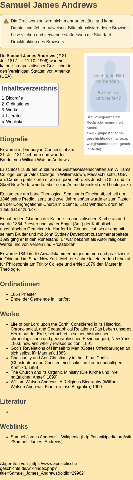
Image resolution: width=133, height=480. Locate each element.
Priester (30, 224)
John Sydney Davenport (67, 234)
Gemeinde (37, 229)
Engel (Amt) (72, 224)
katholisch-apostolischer (23, 66)
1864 (17, 224)
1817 (12, 60)
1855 (5, 209)
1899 (5, 239)
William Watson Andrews (45, 160)
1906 (42, 60)
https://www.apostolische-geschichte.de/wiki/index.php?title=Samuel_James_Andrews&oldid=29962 (42, 468)
